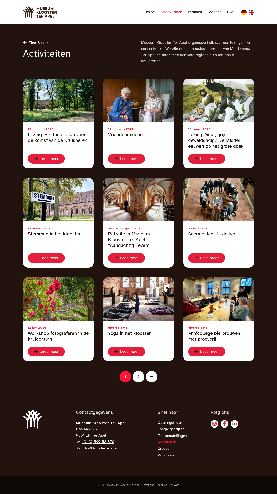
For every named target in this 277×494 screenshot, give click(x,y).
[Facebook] (224, 424)
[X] (234, 424)
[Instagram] (214, 424)
